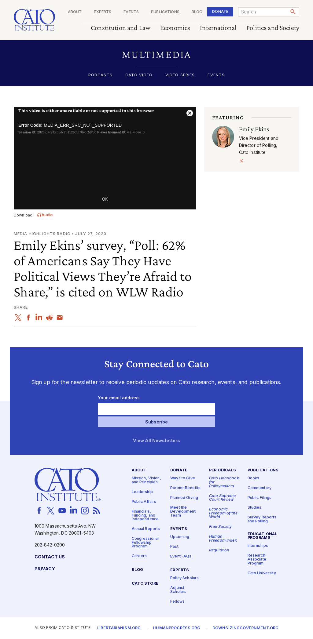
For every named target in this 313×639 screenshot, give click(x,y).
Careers (139, 556)
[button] (156, 54)
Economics (175, 27)
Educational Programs (263, 536)
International (218, 27)
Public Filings (260, 498)
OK (105, 199)
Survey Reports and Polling (262, 519)
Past (174, 547)
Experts (102, 12)
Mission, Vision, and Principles (146, 480)
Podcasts (100, 75)
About (75, 12)
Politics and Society (272, 27)
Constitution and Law (120, 27)
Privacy (45, 569)
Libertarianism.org (119, 628)
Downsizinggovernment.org (245, 628)
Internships (258, 546)
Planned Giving (184, 498)
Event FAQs (180, 556)
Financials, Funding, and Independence (145, 515)
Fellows (177, 601)
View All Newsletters (156, 440)
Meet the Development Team (183, 511)
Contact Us (50, 557)
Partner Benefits (185, 488)
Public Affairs (144, 502)
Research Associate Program (257, 559)
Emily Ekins (254, 129)
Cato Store (145, 584)
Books (254, 478)
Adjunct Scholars (178, 590)
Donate (220, 11)
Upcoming (179, 537)
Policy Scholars (184, 578)
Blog (197, 12)
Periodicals (222, 470)
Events (131, 12)
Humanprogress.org (176, 628)
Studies (255, 508)
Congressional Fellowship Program (145, 542)
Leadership (142, 492)
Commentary (259, 488)
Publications (165, 12)
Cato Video (139, 75)
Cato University (262, 573)
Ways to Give (182, 478)
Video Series (180, 75)
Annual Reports (146, 529)
